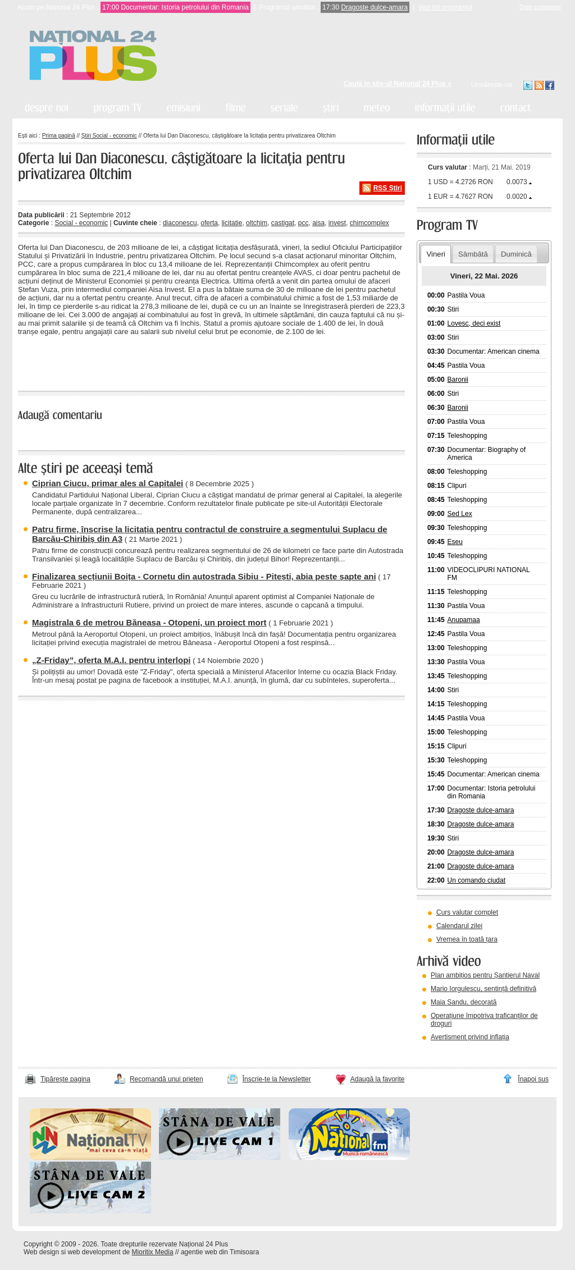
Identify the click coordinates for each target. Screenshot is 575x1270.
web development (94, 1252)
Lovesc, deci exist (474, 323)
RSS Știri (387, 188)
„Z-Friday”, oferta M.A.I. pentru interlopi (111, 660)
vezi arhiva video (447, 1051)
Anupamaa (464, 620)
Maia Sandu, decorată (463, 1002)
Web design (41, 1252)
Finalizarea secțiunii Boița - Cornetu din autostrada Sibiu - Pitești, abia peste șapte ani (204, 576)
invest (337, 223)
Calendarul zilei (459, 926)
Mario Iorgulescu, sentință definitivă (483, 989)
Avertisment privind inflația (470, 1037)
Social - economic (81, 223)
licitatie (232, 223)
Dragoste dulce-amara (374, 7)
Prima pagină (58, 136)
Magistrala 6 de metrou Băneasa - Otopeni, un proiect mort (149, 622)
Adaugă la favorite (377, 1079)
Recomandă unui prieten (166, 1079)
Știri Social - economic (109, 136)
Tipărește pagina (65, 1079)
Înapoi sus (533, 1079)
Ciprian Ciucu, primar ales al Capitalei (107, 483)
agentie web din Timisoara (220, 1252)
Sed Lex (460, 514)
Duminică (516, 254)
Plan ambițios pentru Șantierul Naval (485, 975)
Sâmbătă (473, 254)
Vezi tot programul (445, 7)
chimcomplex (369, 223)
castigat (282, 223)
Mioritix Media (153, 1252)
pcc (303, 223)
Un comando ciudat (476, 880)
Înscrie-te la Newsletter (277, 1079)
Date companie (540, 6)
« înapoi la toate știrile (56, 362)
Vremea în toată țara (467, 939)
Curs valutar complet (467, 912)
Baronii (458, 379)
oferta (209, 223)
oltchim (256, 223)
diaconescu (180, 223)
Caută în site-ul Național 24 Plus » (397, 84)
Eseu (455, 542)
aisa (318, 223)
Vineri (435, 254)
